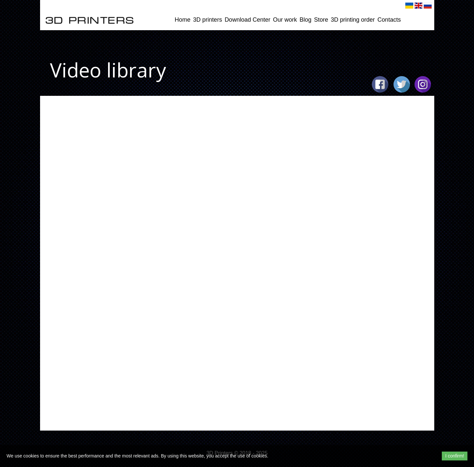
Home (183, 19)
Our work (285, 19)
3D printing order (353, 19)
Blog (305, 19)
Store (321, 19)
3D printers (207, 19)
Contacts (389, 19)
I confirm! (454, 455)
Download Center (247, 19)
